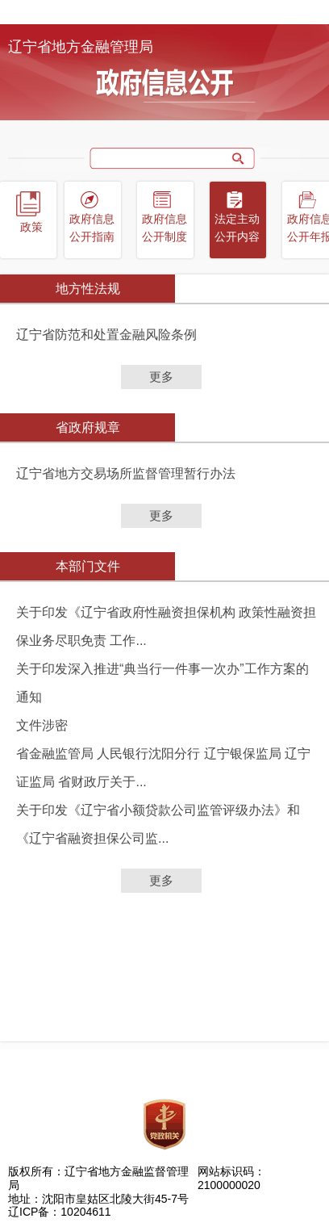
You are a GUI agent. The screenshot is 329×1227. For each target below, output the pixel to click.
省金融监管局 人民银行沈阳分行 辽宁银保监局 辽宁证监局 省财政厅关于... (163, 768)
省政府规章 (88, 427)
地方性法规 (88, 288)
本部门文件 (88, 566)
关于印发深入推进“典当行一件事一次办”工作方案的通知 (162, 683)
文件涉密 (42, 725)
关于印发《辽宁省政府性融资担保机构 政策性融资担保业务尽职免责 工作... (166, 626)
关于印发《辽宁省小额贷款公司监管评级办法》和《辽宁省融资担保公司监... (158, 824)
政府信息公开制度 (164, 228)
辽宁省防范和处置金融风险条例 (106, 334)
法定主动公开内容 (237, 228)
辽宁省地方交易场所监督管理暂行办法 (125, 473)
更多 (161, 376)
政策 (31, 227)
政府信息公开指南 (92, 228)
